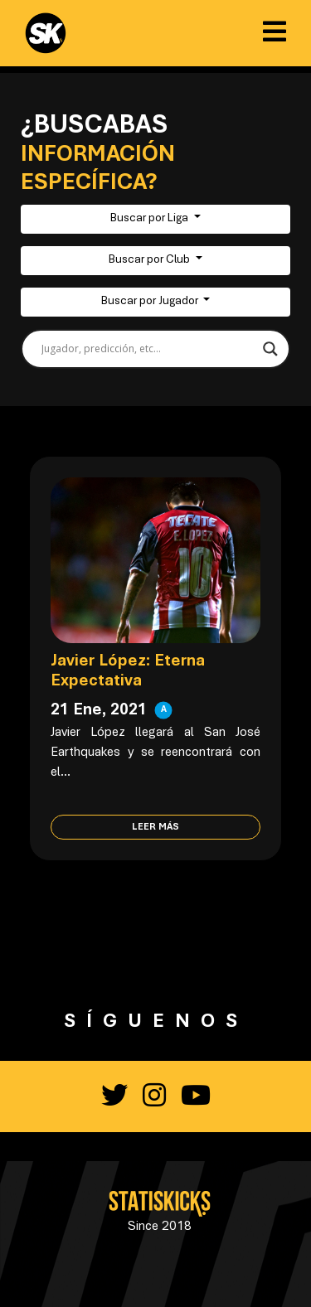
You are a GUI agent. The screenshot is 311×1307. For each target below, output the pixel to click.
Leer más (155, 827)
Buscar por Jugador (151, 301)
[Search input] (148, 349)
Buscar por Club (150, 260)
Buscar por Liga (150, 219)
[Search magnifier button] (270, 349)
